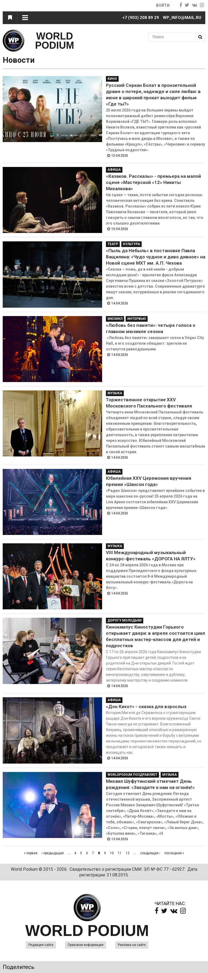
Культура (131, 244)
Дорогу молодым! (125, 620)
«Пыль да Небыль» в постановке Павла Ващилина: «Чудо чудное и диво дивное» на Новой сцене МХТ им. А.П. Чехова (155, 257)
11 (120, 853)
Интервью (136, 319)
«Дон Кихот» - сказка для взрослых (146, 706)
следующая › (150, 853)
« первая (30, 853)
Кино (112, 79)
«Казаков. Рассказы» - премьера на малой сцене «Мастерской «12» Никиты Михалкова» (153, 182)
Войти (162, 5)
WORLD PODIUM (54, 41)
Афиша (114, 170)
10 (112, 853)
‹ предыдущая (52, 853)
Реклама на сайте (132, 945)
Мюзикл (115, 319)
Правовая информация (85, 945)
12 (127, 853)
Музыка (115, 393)
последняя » (174, 853)
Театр (113, 244)
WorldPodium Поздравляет (132, 775)
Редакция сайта (40, 945)
